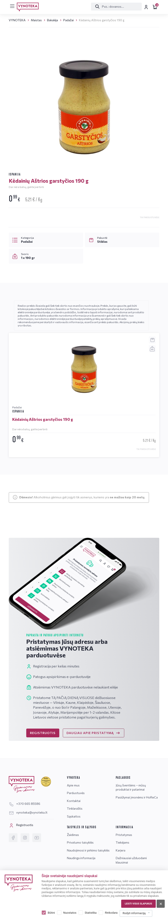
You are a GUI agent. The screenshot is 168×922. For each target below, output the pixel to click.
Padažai (68, 20)
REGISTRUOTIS (43, 733)
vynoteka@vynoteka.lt (28, 812)
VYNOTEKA (17, 20)
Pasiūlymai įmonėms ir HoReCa (137, 797)
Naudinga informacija (81, 858)
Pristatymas (124, 835)
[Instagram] (25, 837)
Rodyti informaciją (133, 913)
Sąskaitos (73, 816)
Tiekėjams (122, 842)
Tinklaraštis (74, 808)
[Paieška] (115, 6)
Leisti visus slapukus (138, 903)
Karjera (120, 850)
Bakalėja (52, 20)
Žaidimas (73, 835)
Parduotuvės (76, 793)
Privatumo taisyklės (80, 842)
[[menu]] (12, 6)
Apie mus (73, 785)
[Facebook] (13, 837)
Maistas (36, 20)
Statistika (90, 912)
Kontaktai (73, 801)
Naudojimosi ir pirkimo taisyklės (88, 850)
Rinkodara (111, 912)
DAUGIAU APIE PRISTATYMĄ (93, 733)
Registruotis (21, 825)
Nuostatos (69, 912)
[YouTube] (36, 837)
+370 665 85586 (24, 803)
